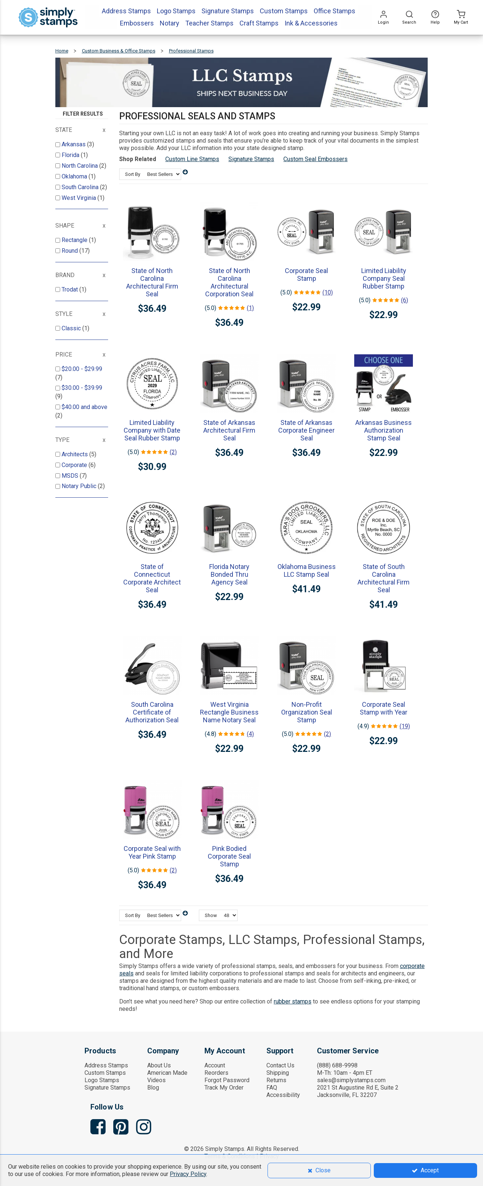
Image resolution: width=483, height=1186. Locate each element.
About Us (159, 1065)
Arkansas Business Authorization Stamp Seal (383, 430)
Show (211, 915)
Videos (156, 1080)
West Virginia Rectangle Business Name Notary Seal (229, 712)
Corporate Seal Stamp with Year (383, 708)
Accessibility (283, 1094)
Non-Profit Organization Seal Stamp (306, 712)
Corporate (75, 464)
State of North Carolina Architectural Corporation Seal (229, 282)
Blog (153, 1087)
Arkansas (74, 144)
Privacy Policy (188, 1174)
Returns (276, 1080)
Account (214, 1065)
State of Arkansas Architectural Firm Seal (229, 430)
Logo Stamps (101, 1080)
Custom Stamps (105, 1072)
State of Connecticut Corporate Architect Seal (152, 578)
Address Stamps (106, 1065)
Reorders (216, 1072)
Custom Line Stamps (192, 159)
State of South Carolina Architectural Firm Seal (384, 578)
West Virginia (79, 197)
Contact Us (280, 1065)
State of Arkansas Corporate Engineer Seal (306, 430)
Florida (71, 155)
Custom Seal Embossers (315, 159)
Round (70, 250)
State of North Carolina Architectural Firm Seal (152, 282)
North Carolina (80, 165)
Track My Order (224, 1087)
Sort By (132, 174)
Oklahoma (75, 176)
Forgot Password (226, 1080)
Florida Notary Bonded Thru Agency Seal (229, 574)
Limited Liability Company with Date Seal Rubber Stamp (152, 430)
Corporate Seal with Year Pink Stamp (152, 852)
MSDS (71, 475)
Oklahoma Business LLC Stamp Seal (306, 570)
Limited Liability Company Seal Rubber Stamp (383, 278)
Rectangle (75, 239)
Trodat (70, 289)
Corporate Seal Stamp (306, 274)
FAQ (271, 1087)
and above (84, 406)
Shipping (277, 1072)
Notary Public (80, 486)
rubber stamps (292, 1001)
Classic (72, 328)
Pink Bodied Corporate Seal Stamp (229, 856)
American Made (167, 1072)
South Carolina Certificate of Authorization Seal (152, 712)
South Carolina (81, 187)
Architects (75, 454)
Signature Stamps (251, 159)
